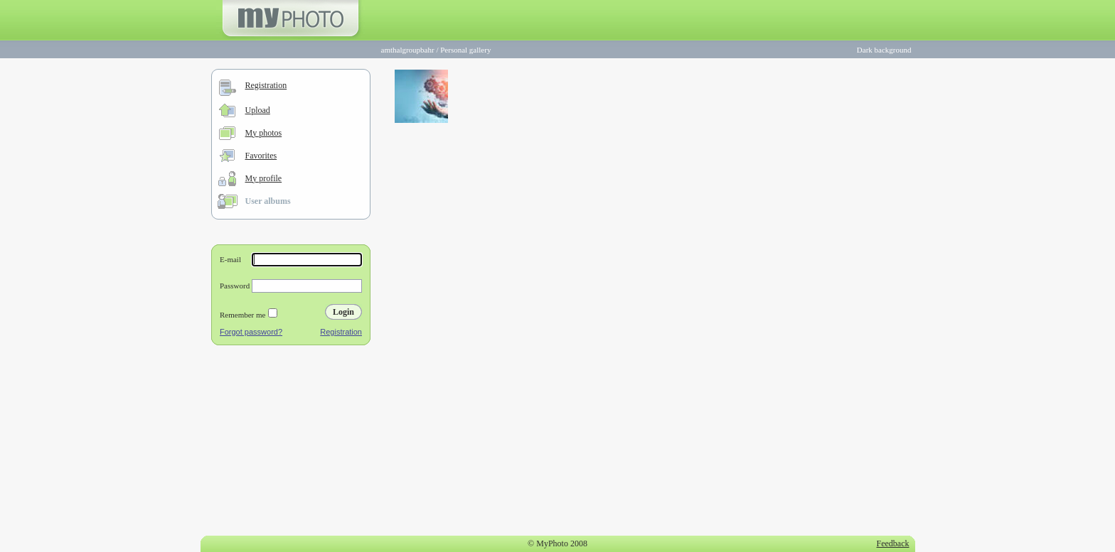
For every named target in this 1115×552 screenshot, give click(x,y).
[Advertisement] (291, 443)
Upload (257, 110)
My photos (263, 133)
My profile (263, 178)
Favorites (261, 156)
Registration (266, 85)
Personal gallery (465, 49)
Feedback (893, 543)
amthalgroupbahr (407, 49)
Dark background (884, 49)
